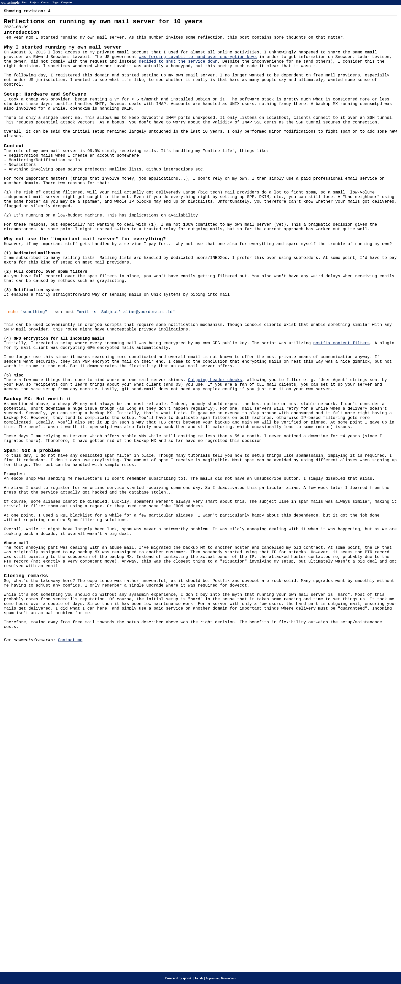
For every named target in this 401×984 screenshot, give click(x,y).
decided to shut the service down (178, 72)
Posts (24, 2)
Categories (66, 2)
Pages (55, 2)
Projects (34, 2)
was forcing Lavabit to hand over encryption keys (198, 67)
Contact (45, 2)
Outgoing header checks (215, 458)
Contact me (70, 775)
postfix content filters (341, 413)
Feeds (199, 978)
